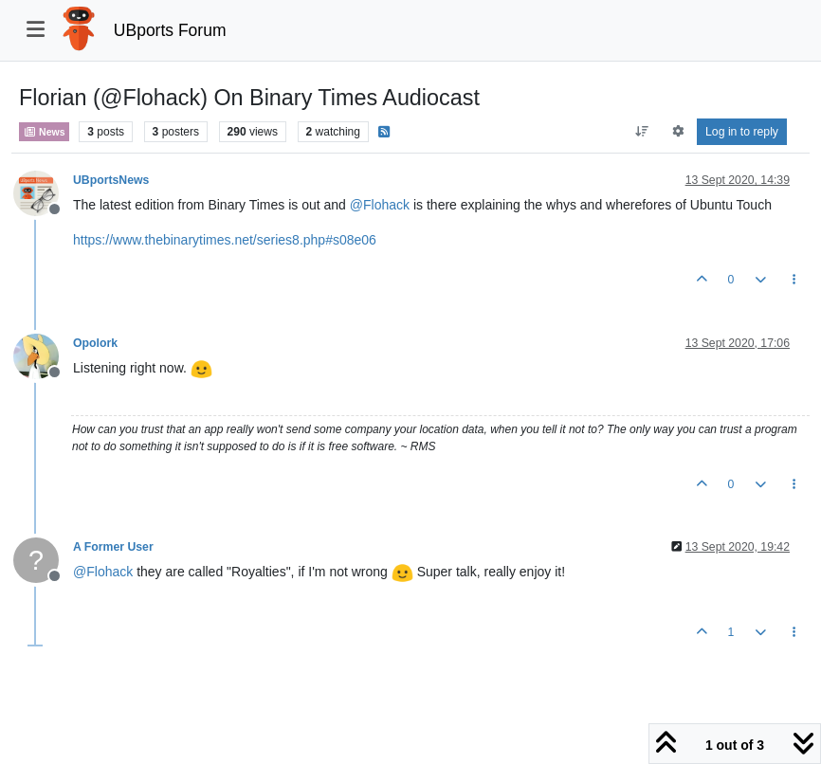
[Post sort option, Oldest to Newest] (642, 131)
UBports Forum (170, 30)
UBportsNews (111, 180)
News (44, 131)
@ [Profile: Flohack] (380, 204)
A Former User (113, 547)
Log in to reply (741, 131)
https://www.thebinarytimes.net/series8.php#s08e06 (224, 239)
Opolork (95, 343)
